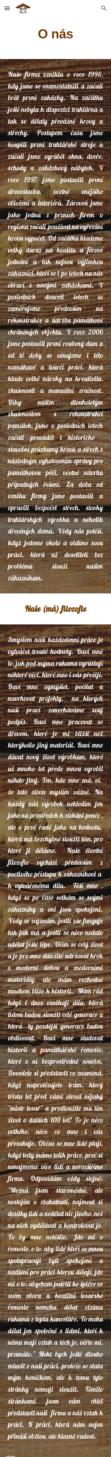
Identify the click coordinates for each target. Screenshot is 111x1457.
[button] (7, 8)
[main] (56, 34)
